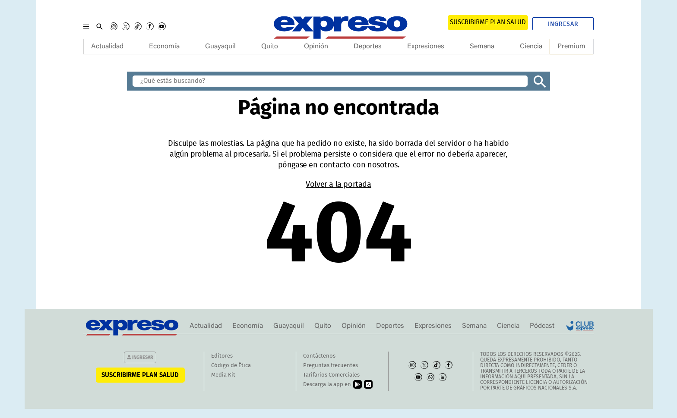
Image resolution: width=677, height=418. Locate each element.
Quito (269, 46)
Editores (222, 356)
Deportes (368, 46)
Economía (164, 46)
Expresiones (425, 46)
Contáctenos (319, 356)
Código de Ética (231, 365)
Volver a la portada (338, 185)
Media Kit (223, 375)
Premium (571, 46)
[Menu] (86, 26)
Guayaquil (220, 46)
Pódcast (542, 326)
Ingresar (563, 24)
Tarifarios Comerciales (331, 375)
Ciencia (531, 46)
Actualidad (107, 46)
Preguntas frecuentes (330, 365)
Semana (482, 46)
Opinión (316, 46)
